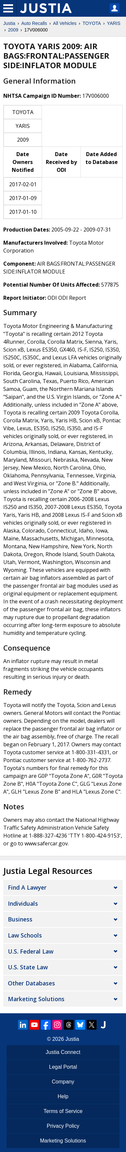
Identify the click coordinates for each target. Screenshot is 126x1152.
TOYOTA (91, 23)
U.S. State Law (28, 967)
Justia (9, 23)
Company (63, 1081)
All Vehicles (65, 23)
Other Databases (31, 983)
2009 (13, 29)
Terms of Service (63, 1111)
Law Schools (25, 935)
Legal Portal (63, 1067)
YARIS (113, 23)
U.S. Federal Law (30, 951)
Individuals (23, 903)
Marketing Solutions (36, 999)
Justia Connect (63, 1052)
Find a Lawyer (27, 887)
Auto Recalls (34, 23)
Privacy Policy (63, 1126)
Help (63, 1096)
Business (20, 919)
